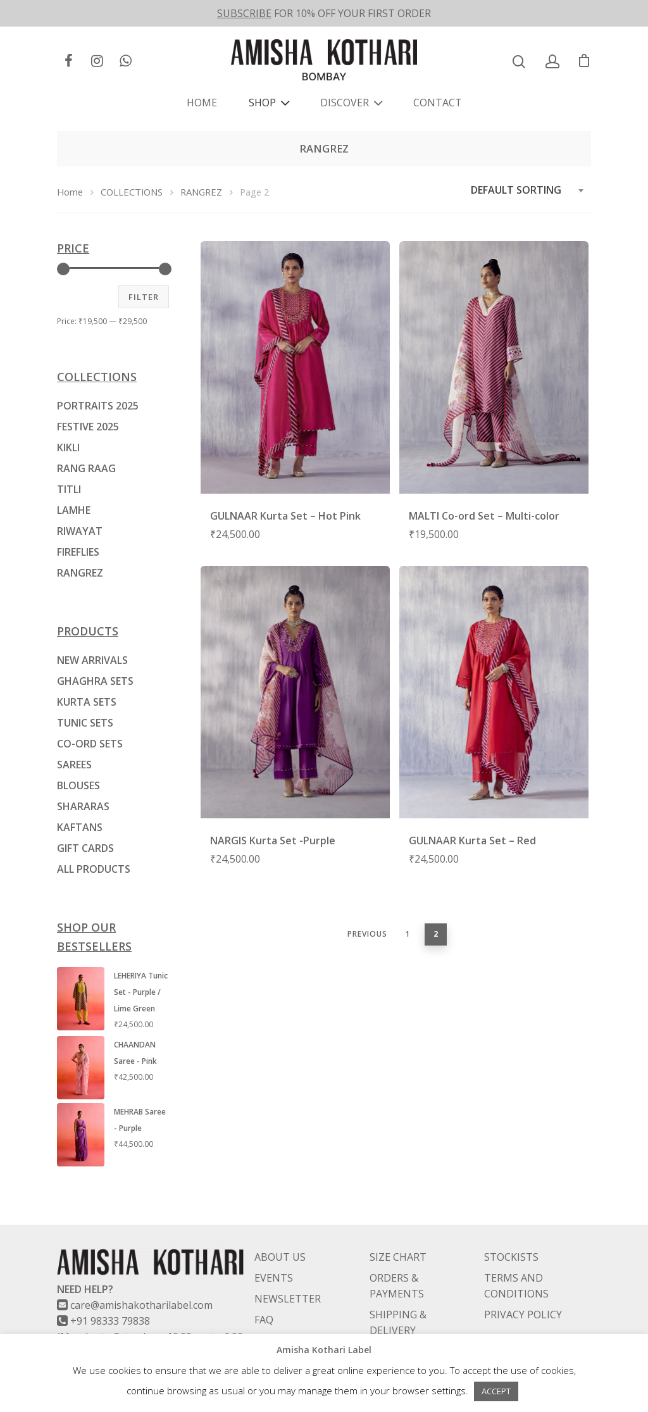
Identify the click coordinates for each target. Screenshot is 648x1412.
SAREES (74, 765)
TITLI (69, 489)
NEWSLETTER (287, 1268)
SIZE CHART (398, 1226)
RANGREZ (201, 191)
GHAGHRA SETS (95, 681)
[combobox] (527, 190)
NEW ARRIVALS (92, 660)
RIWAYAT (80, 531)
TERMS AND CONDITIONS (516, 1255)
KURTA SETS (86, 702)
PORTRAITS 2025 (98, 406)
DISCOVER (349, 102)
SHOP (267, 102)
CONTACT (437, 102)
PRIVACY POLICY (523, 1283)
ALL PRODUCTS (93, 869)
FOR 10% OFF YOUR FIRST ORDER (324, 13)
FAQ (263, 1289)
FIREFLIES (78, 552)
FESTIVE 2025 (88, 427)
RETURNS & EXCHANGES (399, 1328)
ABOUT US (280, 1226)
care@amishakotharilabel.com (141, 1274)
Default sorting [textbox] (516, 190)
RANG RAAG (86, 468)
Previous (367, 933)
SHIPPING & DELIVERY (398, 1291)
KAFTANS (80, 827)
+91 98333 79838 (110, 1290)
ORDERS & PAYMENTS (397, 1255)
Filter (143, 297)
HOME (202, 102)
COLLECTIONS (132, 191)
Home (70, 191)
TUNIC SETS (85, 723)
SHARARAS (83, 806)
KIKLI (68, 447)
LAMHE (73, 510)
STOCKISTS (511, 1226)
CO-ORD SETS (90, 744)
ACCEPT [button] (496, 1391)
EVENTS (273, 1247)
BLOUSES (78, 785)
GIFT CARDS (85, 848)
